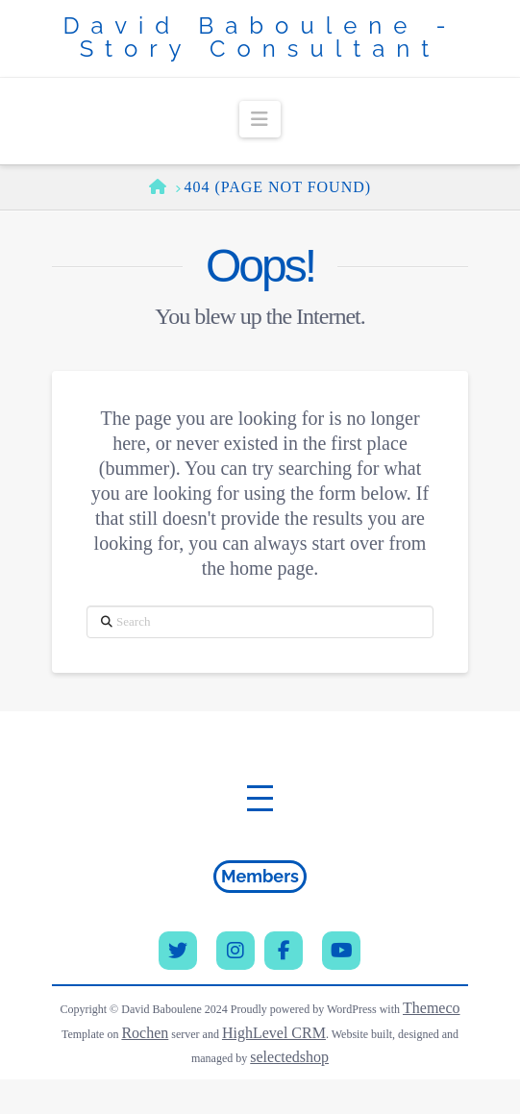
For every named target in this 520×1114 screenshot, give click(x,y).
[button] (260, 119)
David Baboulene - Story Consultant (259, 37)
